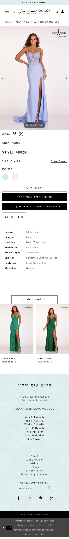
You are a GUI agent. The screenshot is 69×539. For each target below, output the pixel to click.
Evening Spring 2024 (47, 21)
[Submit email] (48, 489)
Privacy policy (34, 472)
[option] (34, 78)
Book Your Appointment (34, 197)
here (43, 536)
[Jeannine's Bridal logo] (34, 11)
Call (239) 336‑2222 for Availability (34, 207)
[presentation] (16, 330)
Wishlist (34, 464)
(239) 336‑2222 (35, 387)
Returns (34, 468)
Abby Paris (22, 21)
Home (7, 21)
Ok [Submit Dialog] (9, 529)
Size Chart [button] (58, 161)
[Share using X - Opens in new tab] (21, 134)
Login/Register (35, 461)
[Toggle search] (56, 11)
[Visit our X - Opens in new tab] (52, 500)
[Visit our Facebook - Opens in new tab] (18, 500)
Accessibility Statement (34, 475)
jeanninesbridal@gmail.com (35, 410)
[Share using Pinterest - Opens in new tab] (14, 134)
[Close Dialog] (3, 529)
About (34, 457)
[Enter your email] (34, 489)
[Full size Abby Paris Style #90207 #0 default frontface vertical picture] (34, 78)
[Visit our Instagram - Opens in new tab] (29, 500)
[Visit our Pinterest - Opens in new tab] (41, 500)
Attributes (14, 218)
